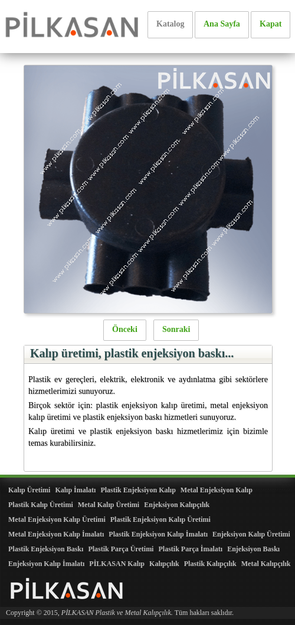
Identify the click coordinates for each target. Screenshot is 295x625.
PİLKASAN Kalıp (117, 564)
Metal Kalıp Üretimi (108, 505)
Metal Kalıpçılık (266, 564)
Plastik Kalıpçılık (210, 564)
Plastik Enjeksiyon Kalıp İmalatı (158, 534)
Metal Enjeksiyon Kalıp (217, 490)
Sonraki (176, 329)
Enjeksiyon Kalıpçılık (176, 505)
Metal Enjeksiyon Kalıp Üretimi (57, 519)
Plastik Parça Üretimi (120, 549)
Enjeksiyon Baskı (253, 549)
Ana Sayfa (222, 23)
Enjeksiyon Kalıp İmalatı (46, 564)
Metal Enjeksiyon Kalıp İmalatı (56, 534)
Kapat (270, 23)
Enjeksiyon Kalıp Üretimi (251, 534)
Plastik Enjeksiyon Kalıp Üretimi (160, 519)
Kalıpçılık (164, 564)
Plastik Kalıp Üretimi (40, 505)
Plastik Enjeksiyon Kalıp (137, 490)
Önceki (124, 329)
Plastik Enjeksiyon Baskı (45, 549)
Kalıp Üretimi (29, 490)
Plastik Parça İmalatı (190, 549)
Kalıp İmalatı (75, 490)
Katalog (170, 23)
